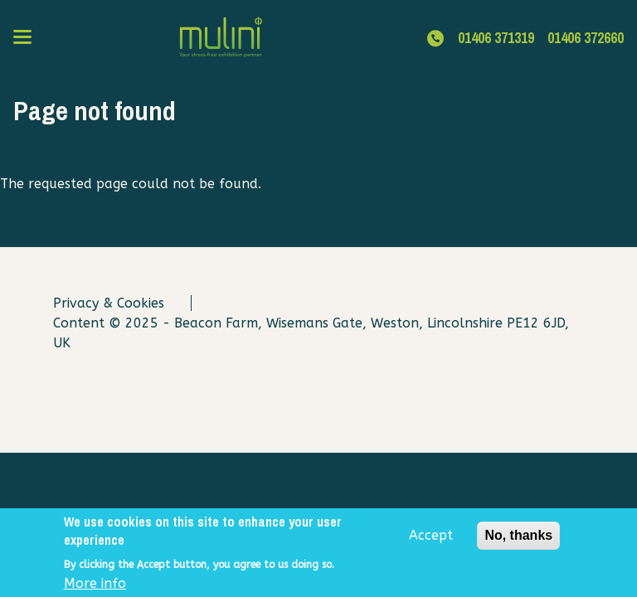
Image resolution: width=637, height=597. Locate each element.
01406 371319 (496, 37)
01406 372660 (585, 37)
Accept (431, 540)
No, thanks (518, 540)
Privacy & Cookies (108, 303)
